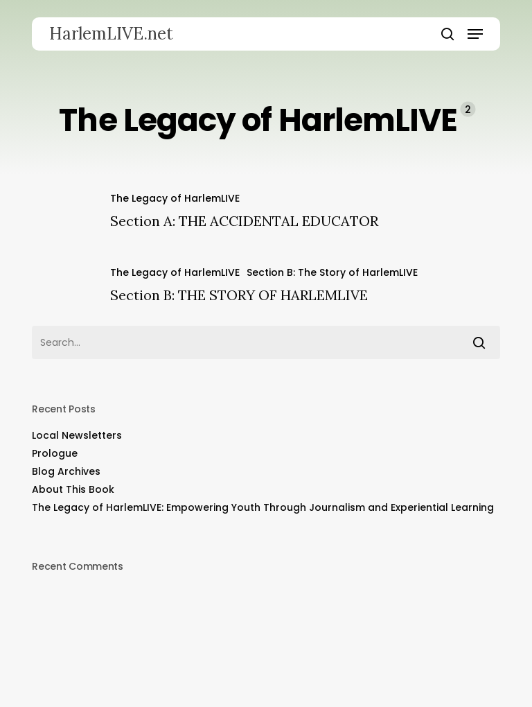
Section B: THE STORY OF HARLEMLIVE (239, 295)
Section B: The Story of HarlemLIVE (332, 272)
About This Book (73, 489)
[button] (475, 34)
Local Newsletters (77, 435)
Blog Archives (66, 471)
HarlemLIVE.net (111, 34)
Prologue (55, 453)
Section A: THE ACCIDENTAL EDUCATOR (244, 220)
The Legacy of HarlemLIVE (175, 198)
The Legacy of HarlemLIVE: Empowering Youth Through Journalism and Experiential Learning (263, 507)
